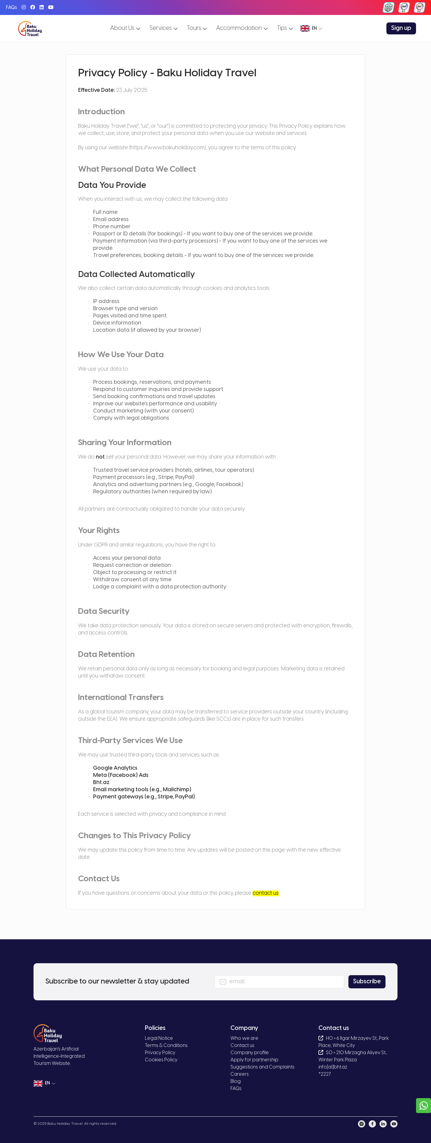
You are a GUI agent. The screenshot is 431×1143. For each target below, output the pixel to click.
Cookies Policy (161, 1060)
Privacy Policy (160, 1052)
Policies (155, 1028)
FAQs (11, 7)
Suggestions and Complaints (262, 1067)
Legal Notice (159, 1038)
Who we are (244, 1038)
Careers (239, 1074)
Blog (235, 1081)
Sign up (401, 28)
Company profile (249, 1052)
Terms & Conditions (166, 1045)
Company (244, 1028)
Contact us (242, 1045)
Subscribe (367, 981)
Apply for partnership (254, 1060)
